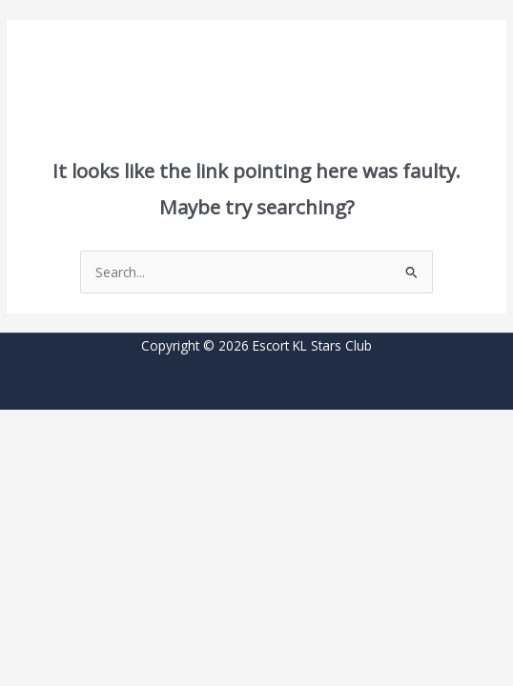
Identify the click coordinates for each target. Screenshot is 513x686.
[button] (75, 41)
